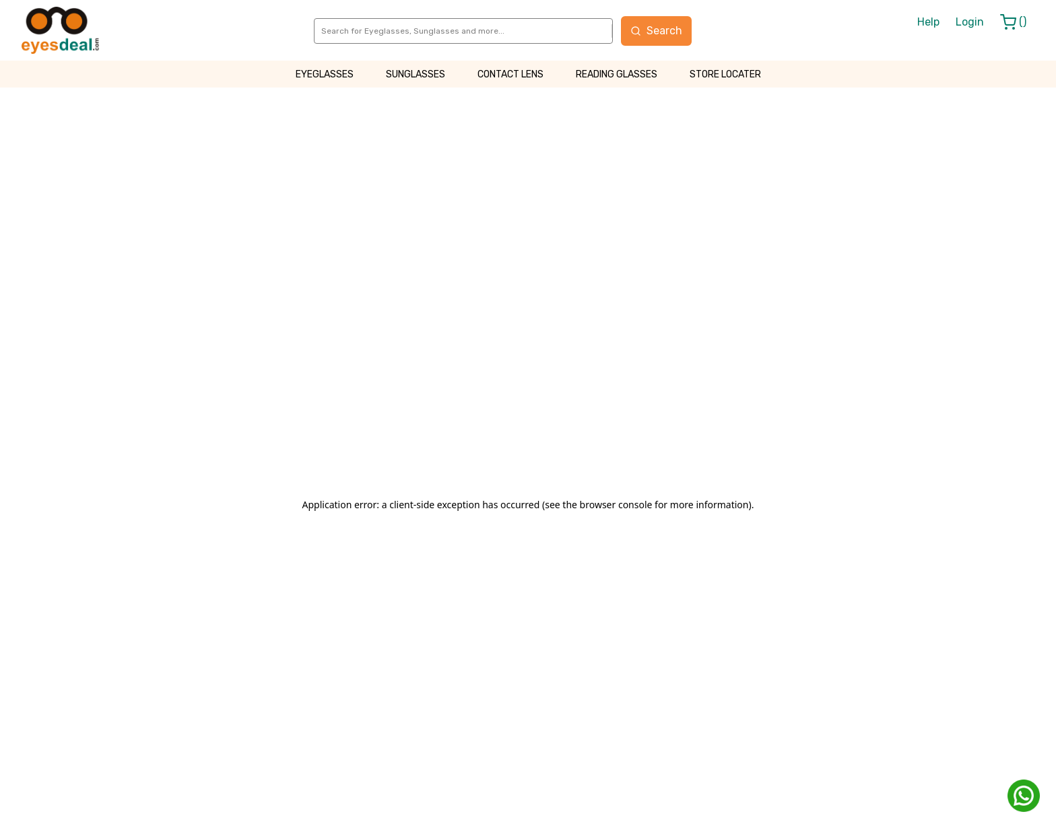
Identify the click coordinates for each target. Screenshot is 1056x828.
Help (928, 21)
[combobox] (322, 31)
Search (656, 30)
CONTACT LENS (510, 74)
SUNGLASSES (415, 74)
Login (970, 21)
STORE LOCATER (725, 74)
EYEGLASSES (325, 74)
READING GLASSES (616, 74)
